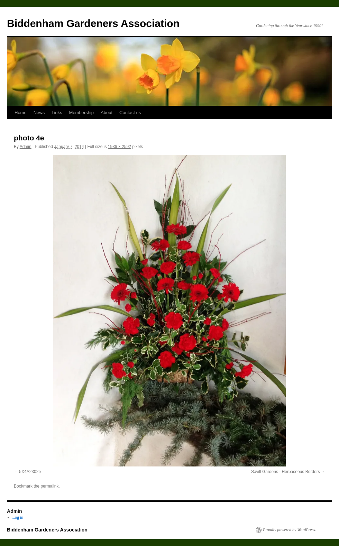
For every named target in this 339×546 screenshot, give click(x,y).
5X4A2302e (30, 471)
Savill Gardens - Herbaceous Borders (285, 471)
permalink (49, 486)
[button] (169, 310)
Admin (25, 146)
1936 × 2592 (119, 146)
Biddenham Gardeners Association (93, 23)
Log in (18, 517)
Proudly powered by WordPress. (289, 529)
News (39, 112)
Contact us (130, 112)
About (106, 112)
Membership (81, 112)
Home (21, 112)
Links (57, 112)
